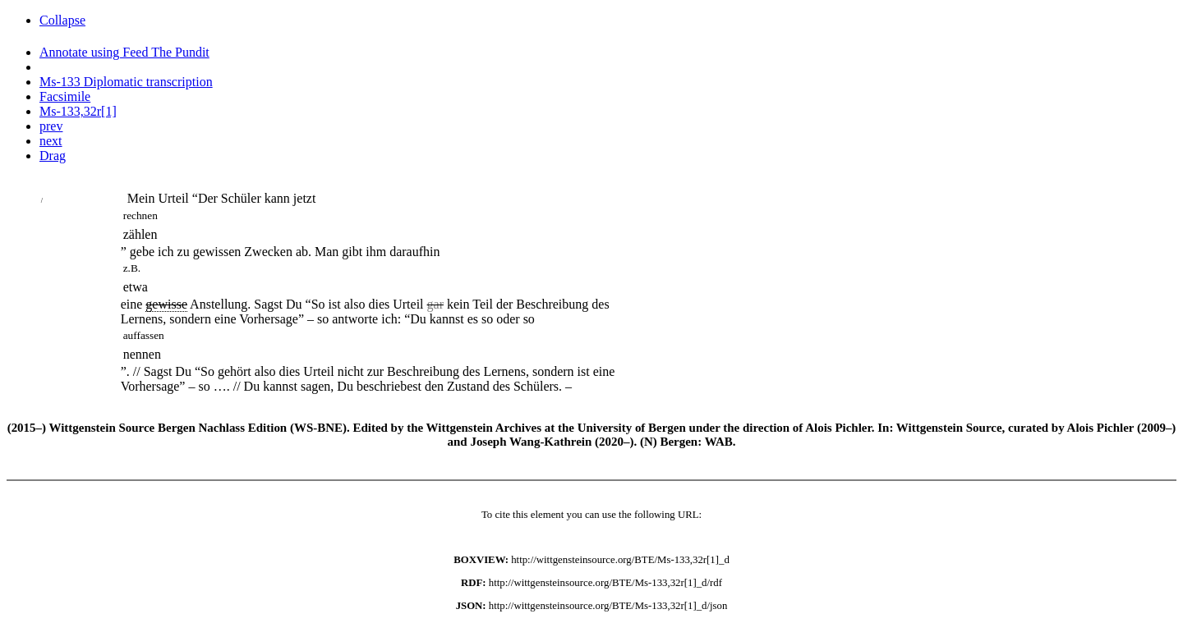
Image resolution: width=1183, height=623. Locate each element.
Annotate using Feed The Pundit (124, 52)
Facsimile (64, 96)
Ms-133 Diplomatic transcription (126, 82)
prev (50, 126)
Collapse (62, 20)
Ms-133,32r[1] (78, 111)
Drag (52, 156)
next (50, 141)
